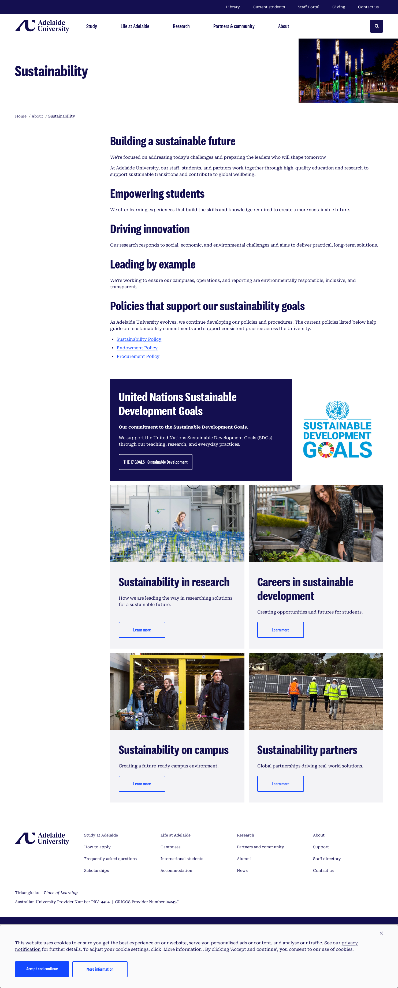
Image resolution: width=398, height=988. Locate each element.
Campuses (170, 847)
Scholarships (96, 870)
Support (321, 847)
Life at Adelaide (176, 835)
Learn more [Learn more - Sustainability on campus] (142, 784)
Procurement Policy (138, 356)
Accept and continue (42, 969)
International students (182, 859)
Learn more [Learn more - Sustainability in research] (142, 630)
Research (245, 835)
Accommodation (176, 870)
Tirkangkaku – (46, 893)
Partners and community (260, 847)
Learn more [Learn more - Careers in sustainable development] (280, 630)
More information (100, 969)
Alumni (244, 859)
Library (233, 7)
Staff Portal (308, 7)
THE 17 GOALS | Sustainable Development (156, 462)
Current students (269, 7)
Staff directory (327, 859)
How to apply (97, 847)
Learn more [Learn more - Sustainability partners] (280, 784)
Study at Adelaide (101, 835)
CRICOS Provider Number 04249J (147, 902)
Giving (338, 7)
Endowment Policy (137, 347)
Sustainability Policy (139, 339)
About (319, 835)
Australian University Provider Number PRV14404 (62, 902)
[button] (381, 933)
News (242, 870)
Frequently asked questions (110, 859)
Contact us (368, 7)
